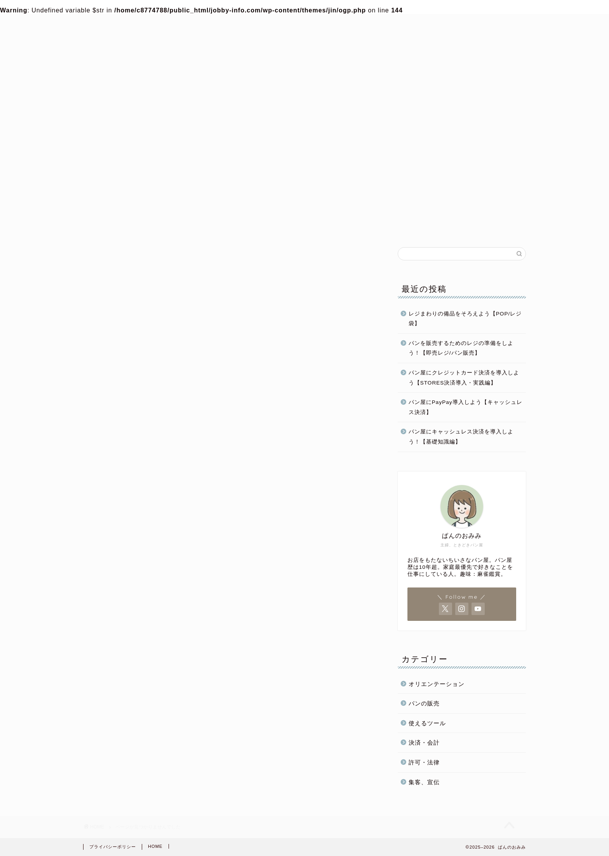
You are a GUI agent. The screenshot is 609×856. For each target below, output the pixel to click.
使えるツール (427, 723)
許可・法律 (424, 762)
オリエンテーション (437, 684)
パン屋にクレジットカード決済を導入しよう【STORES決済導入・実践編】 (464, 378)
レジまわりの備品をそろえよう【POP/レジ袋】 (465, 319)
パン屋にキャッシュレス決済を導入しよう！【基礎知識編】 (461, 437)
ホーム (131, 226)
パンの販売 (411, 226)
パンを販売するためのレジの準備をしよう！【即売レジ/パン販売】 (461, 349)
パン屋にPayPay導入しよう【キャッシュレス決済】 (465, 408)
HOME (155, 846)
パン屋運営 (317, 226)
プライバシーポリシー (112, 846)
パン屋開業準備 (224, 226)
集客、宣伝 (424, 782)
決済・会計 (424, 743)
